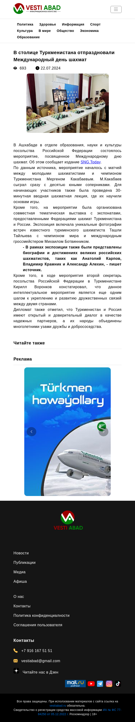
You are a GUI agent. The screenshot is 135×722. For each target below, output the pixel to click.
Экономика (89, 31)
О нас (18, 597)
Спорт (95, 24)
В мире (45, 31)
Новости (21, 553)
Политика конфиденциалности (41, 615)
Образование (28, 37)
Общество (65, 31)
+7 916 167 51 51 (32, 650)
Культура (25, 31)
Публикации (24, 563)
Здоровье (47, 24)
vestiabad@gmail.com (36, 660)
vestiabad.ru (58, 705)
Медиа (19, 572)
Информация (73, 24)
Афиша (20, 581)
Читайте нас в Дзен (35, 671)
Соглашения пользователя (37, 625)
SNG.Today (90, 162)
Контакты (21, 606)
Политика (25, 24)
